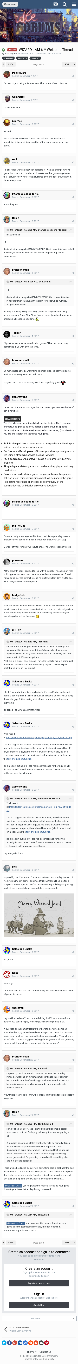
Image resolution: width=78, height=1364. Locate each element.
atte (39, 1068)
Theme (31, 1352)
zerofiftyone (11, 53)
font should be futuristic (19, 759)
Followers (35, 1318)
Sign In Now (39, 1305)
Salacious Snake (22, 681)
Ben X (15, 218)
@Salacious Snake (13, 1186)
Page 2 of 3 (39, 65)
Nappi (15, 972)
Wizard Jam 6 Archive (50, 53)
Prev (10, 64)
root (39, 641)
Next (67, 64)
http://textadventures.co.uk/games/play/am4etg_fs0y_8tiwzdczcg (39, 737)
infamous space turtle (49, 230)
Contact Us (45, 1352)
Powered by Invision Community (39, 1359)
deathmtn (42, 1124)
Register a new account (39, 1283)
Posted (24, 76)
